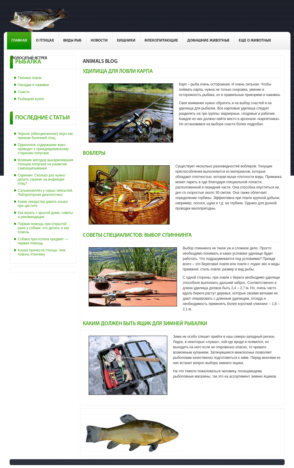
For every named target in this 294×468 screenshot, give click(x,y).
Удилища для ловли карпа (118, 71)
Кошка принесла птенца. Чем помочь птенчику (42, 252)
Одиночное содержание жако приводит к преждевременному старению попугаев (43, 149)
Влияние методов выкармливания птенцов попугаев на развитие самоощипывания (45, 164)
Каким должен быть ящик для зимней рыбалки (145, 324)
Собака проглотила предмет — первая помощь (43, 241)
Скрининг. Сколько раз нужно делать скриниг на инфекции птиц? (41, 179)
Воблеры (94, 153)
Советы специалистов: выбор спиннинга (137, 235)
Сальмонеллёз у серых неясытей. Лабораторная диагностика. (45, 192)
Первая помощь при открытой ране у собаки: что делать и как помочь (43, 228)
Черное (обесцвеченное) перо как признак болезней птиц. (45, 136)
